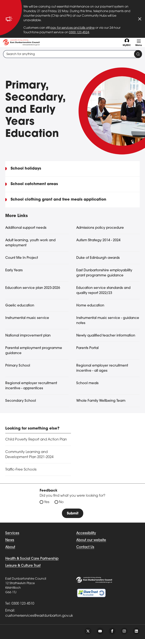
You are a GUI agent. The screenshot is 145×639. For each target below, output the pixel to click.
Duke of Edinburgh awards (98, 258)
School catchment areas (34, 184)
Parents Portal (87, 348)
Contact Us (85, 547)
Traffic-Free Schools (20, 469)
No (61, 502)
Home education (90, 305)
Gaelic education (19, 305)
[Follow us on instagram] (124, 631)
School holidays (26, 169)
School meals (87, 383)
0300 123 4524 (79, 32)
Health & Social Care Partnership (32, 559)
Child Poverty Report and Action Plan (36, 439)
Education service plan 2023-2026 (32, 288)
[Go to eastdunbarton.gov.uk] (21, 42)
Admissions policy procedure (100, 228)
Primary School (17, 366)
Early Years (14, 270)
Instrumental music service (27, 318)
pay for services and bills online (72, 27)
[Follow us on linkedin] (136, 631)
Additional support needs (25, 228)
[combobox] (72, 54)
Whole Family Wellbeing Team (100, 401)
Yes (46, 502)
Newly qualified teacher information (105, 335)
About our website (91, 540)
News (9, 540)
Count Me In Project (21, 258)
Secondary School (20, 401)
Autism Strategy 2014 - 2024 (98, 240)
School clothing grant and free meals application (58, 200)
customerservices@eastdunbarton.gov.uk (39, 616)
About (10, 547)
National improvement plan (28, 335)
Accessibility (86, 533)
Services (12, 533)
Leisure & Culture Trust (23, 566)
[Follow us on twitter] (88, 631)
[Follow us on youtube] (100, 631)
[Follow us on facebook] (112, 631)
